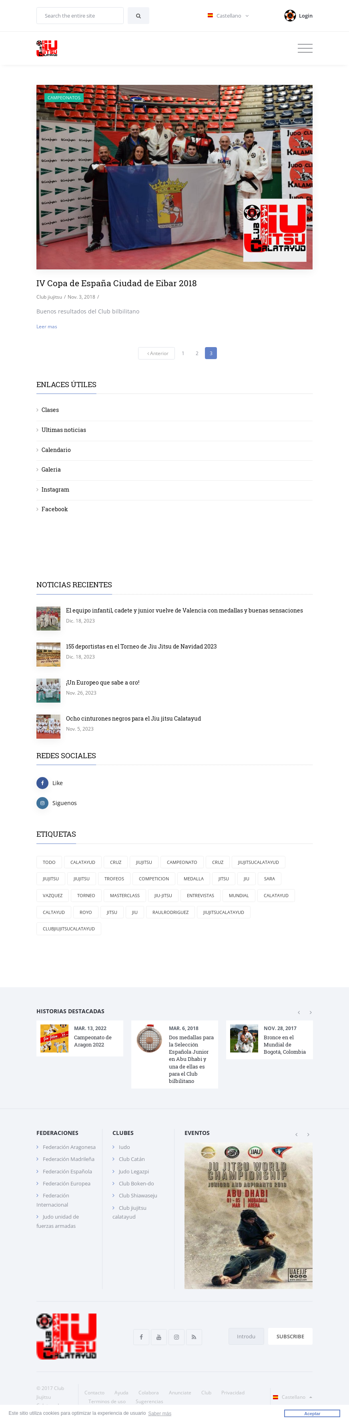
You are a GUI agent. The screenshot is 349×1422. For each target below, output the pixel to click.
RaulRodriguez (170, 912)
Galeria (51, 469)
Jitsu (112, 912)
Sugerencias (149, 1401)
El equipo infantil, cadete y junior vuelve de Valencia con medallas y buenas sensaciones (184, 610)
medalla (194, 879)
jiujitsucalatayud (223, 912)
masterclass (125, 895)
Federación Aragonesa (69, 1147)
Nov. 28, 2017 (280, 1028)
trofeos (114, 879)
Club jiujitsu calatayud (129, 1212)
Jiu (135, 912)
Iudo (124, 1147)
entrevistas (200, 895)
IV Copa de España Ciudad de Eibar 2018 (116, 283)
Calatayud (82, 862)
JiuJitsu (144, 862)
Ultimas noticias (64, 430)
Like (49, 783)
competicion (154, 879)
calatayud (276, 895)
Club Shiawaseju (138, 1195)
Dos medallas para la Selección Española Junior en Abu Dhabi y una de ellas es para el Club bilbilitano (191, 1059)
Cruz (115, 862)
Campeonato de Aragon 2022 (93, 1041)
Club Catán (132, 1159)
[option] (79, 1038)
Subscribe (290, 1336)
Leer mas (46, 326)
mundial (239, 895)
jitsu (224, 879)
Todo (49, 862)
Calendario (56, 450)
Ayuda (121, 1392)
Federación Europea (66, 1183)
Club (206, 1392)
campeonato (182, 862)
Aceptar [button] (312, 1413)
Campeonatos (64, 97)
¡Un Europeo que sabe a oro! (102, 682)
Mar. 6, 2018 (184, 1028)
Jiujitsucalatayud (258, 862)
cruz (217, 862)
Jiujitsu (82, 879)
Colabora (148, 1392)
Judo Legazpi (134, 1171)
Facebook (55, 509)
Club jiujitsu (49, 296)
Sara (269, 879)
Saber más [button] (159, 1413)
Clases (50, 410)
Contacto (94, 1392)
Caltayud (54, 912)
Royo (86, 912)
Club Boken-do (136, 1183)
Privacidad (233, 1392)
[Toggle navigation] (305, 48)
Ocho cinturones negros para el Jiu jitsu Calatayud (133, 718)
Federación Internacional (52, 1200)
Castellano (291, 1397)
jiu (246, 879)
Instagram (55, 489)
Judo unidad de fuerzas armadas (57, 1221)
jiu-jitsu (163, 895)
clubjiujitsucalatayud (69, 929)
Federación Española (67, 1171)
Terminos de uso (107, 1401)
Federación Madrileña (68, 1159)
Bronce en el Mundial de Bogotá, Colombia (285, 1044)
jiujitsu (51, 879)
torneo (86, 895)
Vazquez (52, 895)
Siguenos (56, 803)
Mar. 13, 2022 (90, 1028)
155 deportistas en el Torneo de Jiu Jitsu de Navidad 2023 (141, 646)
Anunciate (180, 1392)
